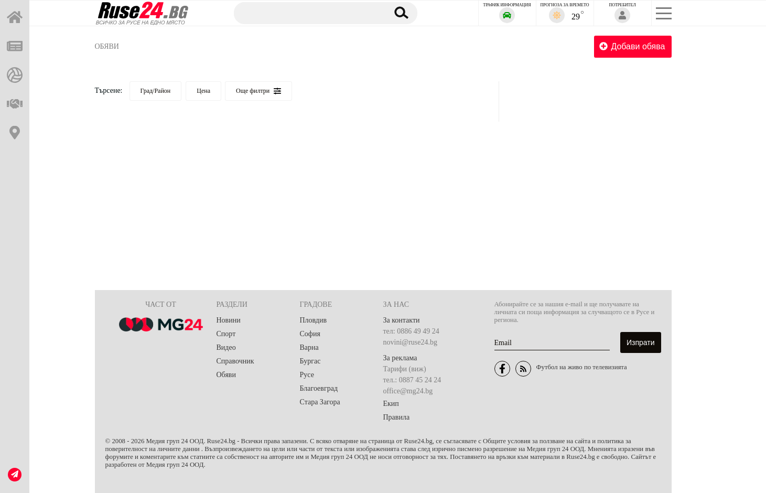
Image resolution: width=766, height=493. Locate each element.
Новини (229, 320)
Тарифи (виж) (404, 369)
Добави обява (632, 46)
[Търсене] (305, 12)
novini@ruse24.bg (410, 342)
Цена (203, 90)
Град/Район (156, 90)
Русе (307, 375)
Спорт (226, 334)
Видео (226, 347)
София (310, 334)
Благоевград (319, 388)
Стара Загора (320, 402)
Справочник (235, 361)
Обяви (107, 46)
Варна (309, 347)
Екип (391, 404)
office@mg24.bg (408, 391)
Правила (396, 417)
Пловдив (313, 320)
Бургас (310, 361)
